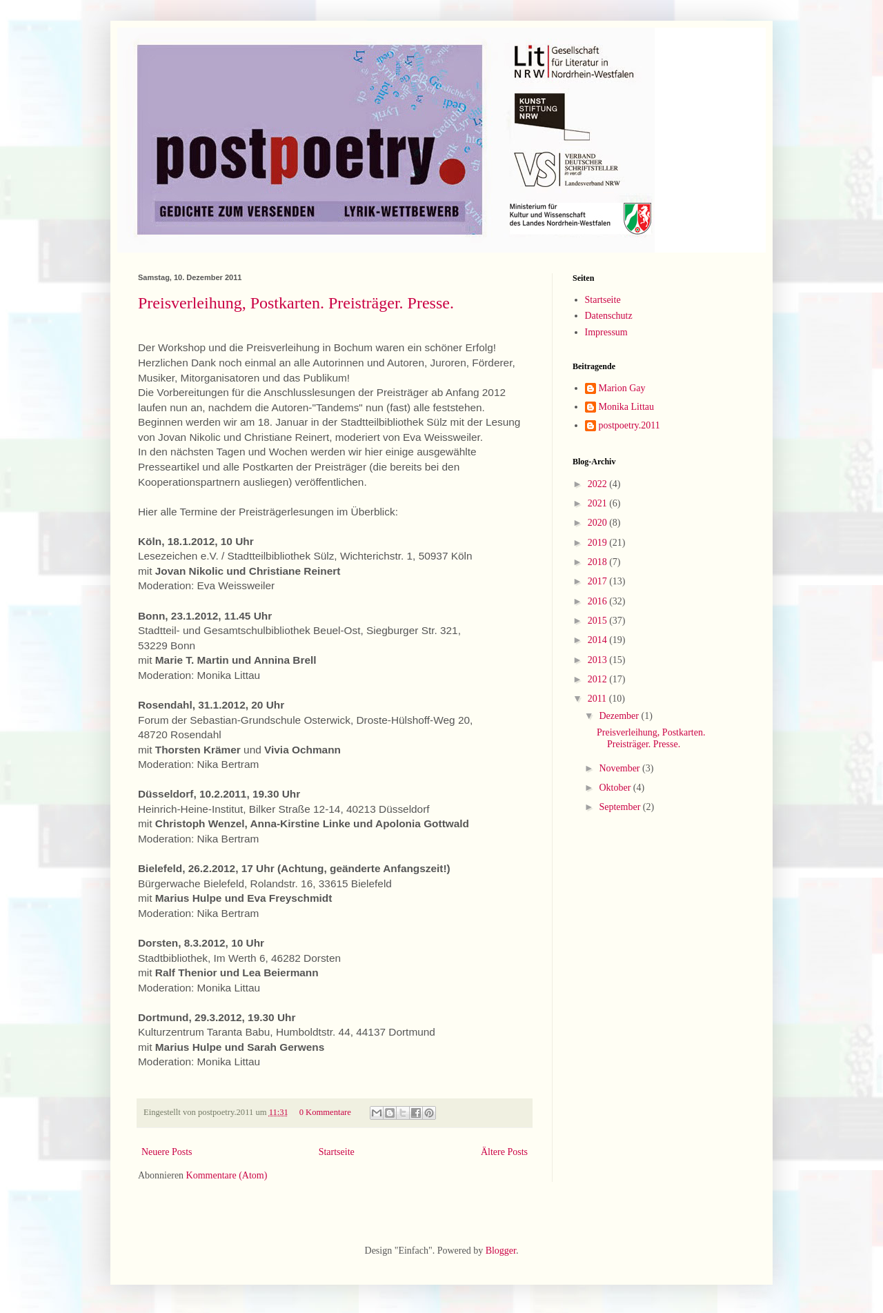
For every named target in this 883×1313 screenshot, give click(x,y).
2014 (599, 640)
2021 (599, 503)
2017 (599, 581)
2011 (598, 698)
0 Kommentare (325, 1112)
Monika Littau (627, 407)
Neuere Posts (166, 1152)
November (620, 768)
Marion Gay (622, 388)
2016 (599, 601)
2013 (599, 660)
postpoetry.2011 (629, 425)
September (620, 807)
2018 (599, 562)
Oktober (616, 787)
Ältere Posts (504, 1152)
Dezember (620, 716)
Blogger (501, 1250)
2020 (599, 522)
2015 (599, 620)
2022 (599, 484)
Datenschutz (609, 315)
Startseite (337, 1152)
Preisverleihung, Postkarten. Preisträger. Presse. (296, 303)
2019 (599, 542)
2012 (599, 679)
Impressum (606, 332)
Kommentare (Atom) (227, 1175)
